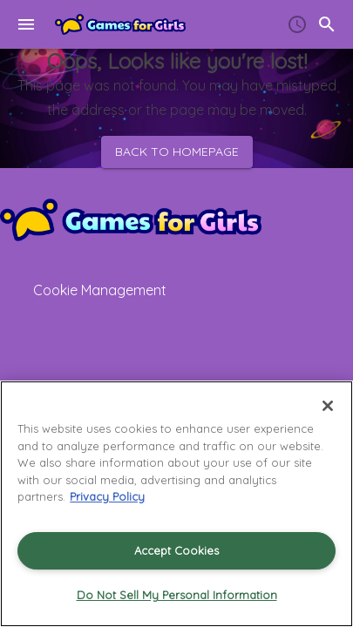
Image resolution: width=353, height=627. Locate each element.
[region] (176, 504)
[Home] (120, 24)
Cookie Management (99, 290)
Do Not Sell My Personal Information (177, 595)
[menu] (26, 24)
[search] (327, 24)
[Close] (328, 406)
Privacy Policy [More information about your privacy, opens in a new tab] (107, 496)
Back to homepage (177, 152)
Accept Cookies (176, 550)
